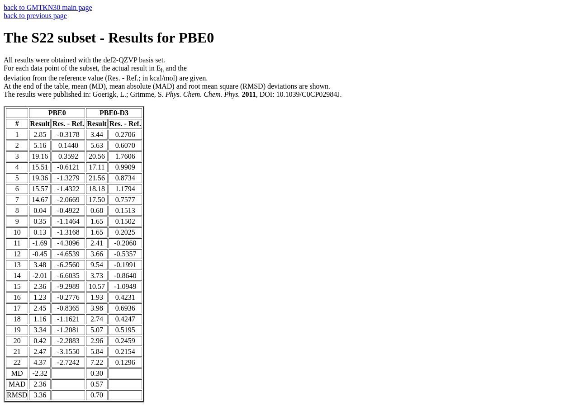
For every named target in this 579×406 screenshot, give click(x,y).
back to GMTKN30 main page (48, 7)
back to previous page (35, 15)
